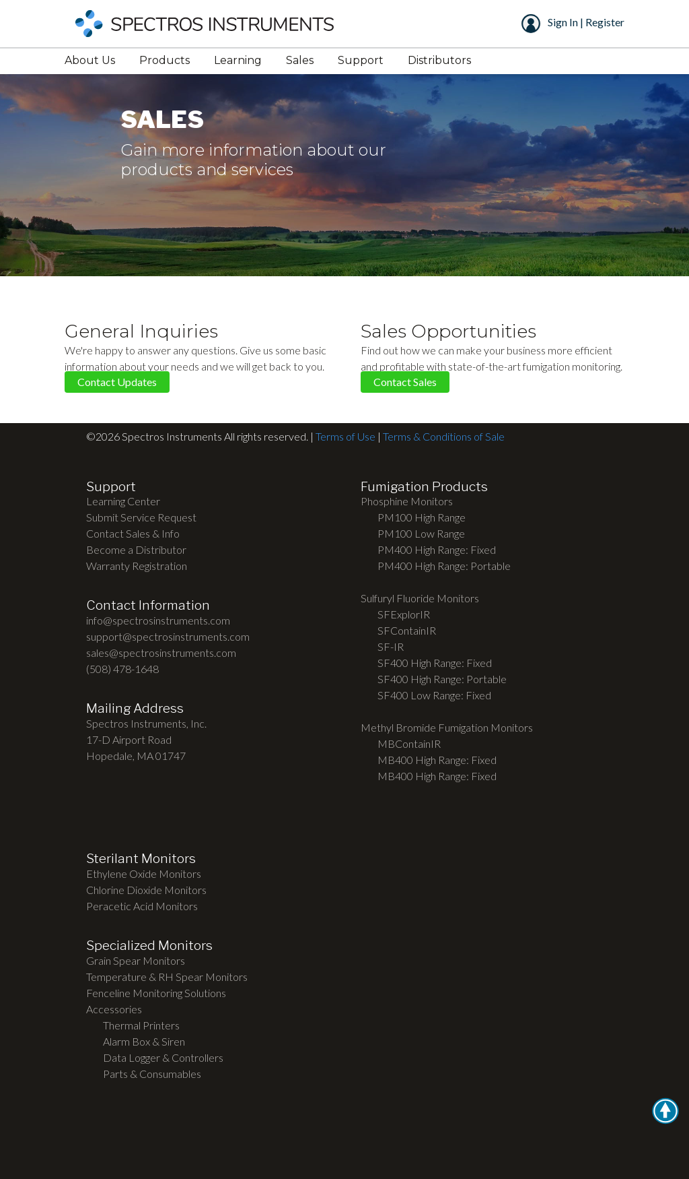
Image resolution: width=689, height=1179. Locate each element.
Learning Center (123, 501)
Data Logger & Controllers (163, 1057)
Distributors (439, 60)
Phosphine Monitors (407, 501)
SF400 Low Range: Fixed (434, 695)
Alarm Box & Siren (144, 1041)
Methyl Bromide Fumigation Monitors (447, 727)
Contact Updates (117, 382)
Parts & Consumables (152, 1073)
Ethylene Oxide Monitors (143, 873)
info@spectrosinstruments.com (158, 620)
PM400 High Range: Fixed (436, 549)
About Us (90, 60)
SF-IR (390, 646)
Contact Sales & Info (133, 533)
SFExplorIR (403, 614)
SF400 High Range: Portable (442, 678)
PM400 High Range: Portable (444, 565)
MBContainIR (409, 743)
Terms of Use (345, 436)
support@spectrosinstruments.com (168, 636)
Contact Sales (405, 382)
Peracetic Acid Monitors (142, 905)
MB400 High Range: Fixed (437, 759)
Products (164, 60)
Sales (300, 60)
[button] (665, 1110)
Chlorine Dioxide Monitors (146, 889)
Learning (238, 60)
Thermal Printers (141, 1025)
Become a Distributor (136, 549)
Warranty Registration (136, 565)
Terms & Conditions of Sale (444, 436)
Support (361, 60)
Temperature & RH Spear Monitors (167, 976)
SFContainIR (406, 630)
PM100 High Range (421, 517)
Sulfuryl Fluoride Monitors (420, 598)
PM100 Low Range (421, 533)
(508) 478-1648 (122, 668)
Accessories (114, 1008)
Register (603, 21)
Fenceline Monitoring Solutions (156, 992)
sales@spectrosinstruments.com (161, 652)
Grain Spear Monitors (135, 960)
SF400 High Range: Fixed (434, 662)
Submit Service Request (141, 517)
